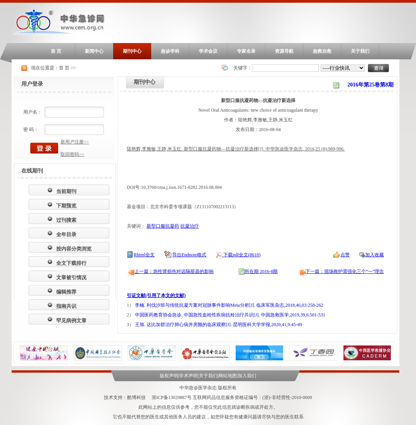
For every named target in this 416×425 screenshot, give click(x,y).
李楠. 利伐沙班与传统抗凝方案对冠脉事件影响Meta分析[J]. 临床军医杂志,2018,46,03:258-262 (229, 305)
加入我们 (247, 375)
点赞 (345, 254)
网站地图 (227, 375)
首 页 (56, 51)
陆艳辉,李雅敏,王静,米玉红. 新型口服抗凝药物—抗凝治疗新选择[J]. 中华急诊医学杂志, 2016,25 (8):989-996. (236, 149)
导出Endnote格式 (189, 254)
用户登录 (32, 84)
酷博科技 (136, 397)
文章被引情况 (71, 277)
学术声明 (188, 375)
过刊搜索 (66, 220)
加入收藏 (374, 254)
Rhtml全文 (144, 254)
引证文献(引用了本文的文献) (156, 295)
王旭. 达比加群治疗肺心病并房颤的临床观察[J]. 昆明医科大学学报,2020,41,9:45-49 (218, 324)
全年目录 (66, 234)
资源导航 (284, 51)
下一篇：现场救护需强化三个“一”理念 (345, 271)
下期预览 (66, 206)
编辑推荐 (66, 292)
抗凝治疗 (189, 226)
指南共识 (66, 306)
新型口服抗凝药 (163, 226)
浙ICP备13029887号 (172, 397)
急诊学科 (170, 51)
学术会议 (208, 51)
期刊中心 (132, 51)
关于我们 (360, 51)
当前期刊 (66, 191)
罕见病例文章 (71, 320)
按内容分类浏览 (73, 249)
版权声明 (169, 375)
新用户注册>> (74, 142)
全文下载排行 (71, 263)
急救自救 (322, 51)
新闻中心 (94, 51)
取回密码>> (72, 154)
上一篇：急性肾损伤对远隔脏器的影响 (174, 271)
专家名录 (246, 51)
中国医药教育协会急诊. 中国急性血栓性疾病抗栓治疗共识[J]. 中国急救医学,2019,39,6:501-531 (230, 315)
